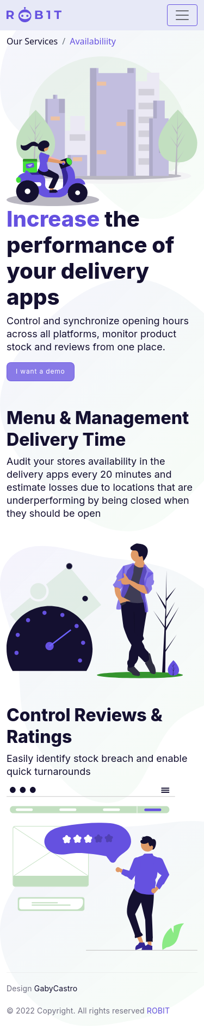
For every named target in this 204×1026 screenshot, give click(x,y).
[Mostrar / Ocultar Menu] (182, 15)
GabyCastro (55, 988)
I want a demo (40, 371)
